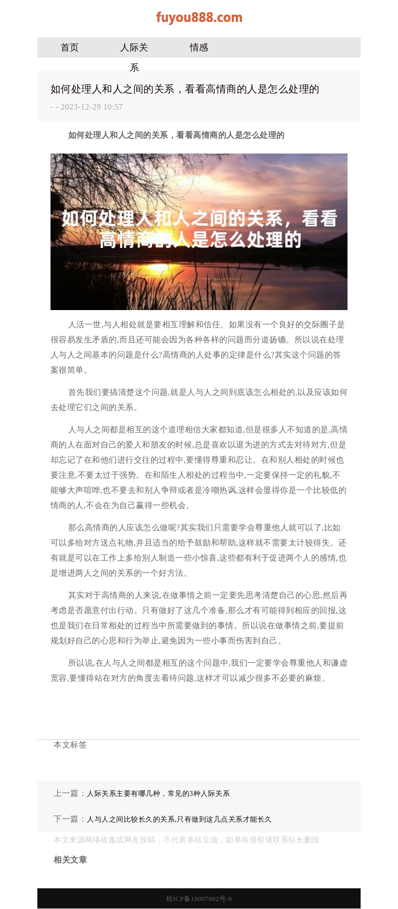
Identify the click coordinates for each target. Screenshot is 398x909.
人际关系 (134, 50)
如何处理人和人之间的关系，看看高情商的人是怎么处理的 (185, 88)
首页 (70, 47)
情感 (199, 47)
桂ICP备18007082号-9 (199, 898)
